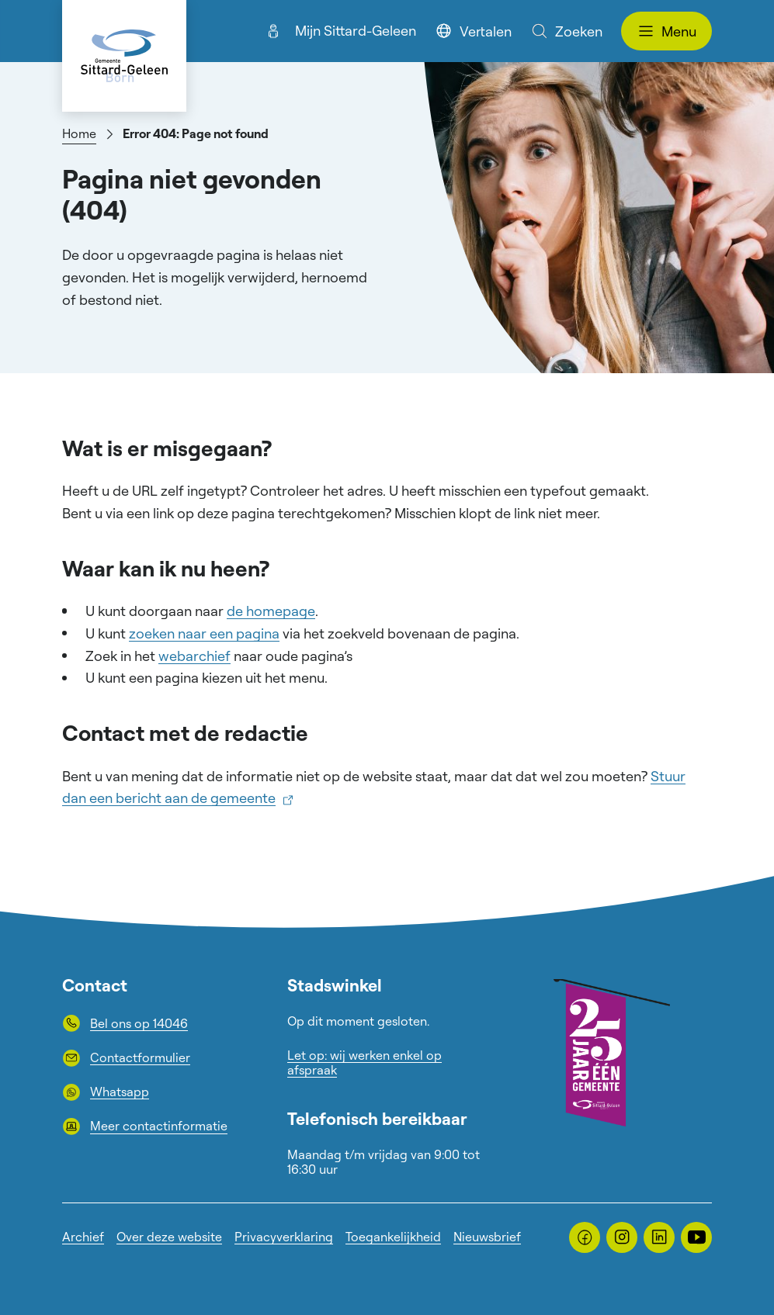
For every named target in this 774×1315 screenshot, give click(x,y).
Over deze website (169, 1236)
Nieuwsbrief (487, 1236)
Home (79, 133)
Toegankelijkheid (393, 1236)
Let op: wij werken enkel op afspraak (364, 1062)
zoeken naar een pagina (204, 633)
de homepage (271, 610)
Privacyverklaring (283, 1236)
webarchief (194, 655)
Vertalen (473, 31)
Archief (83, 1236)
